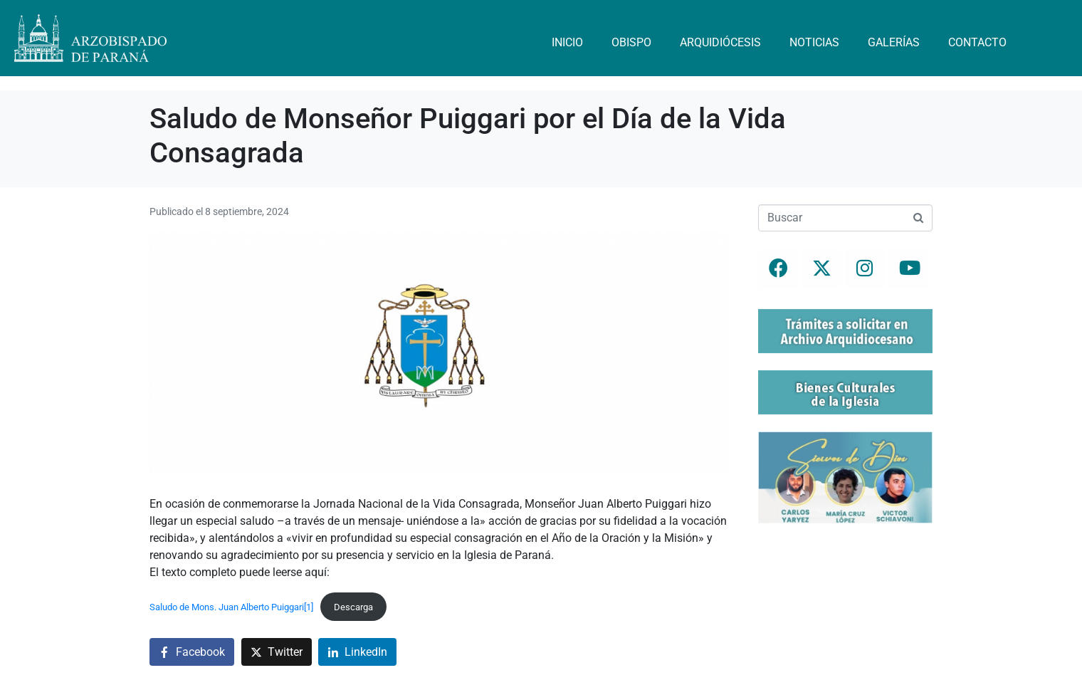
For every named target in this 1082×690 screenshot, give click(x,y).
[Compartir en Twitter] (276, 652)
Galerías (894, 42)
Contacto (977, 42)
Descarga (353, 607)
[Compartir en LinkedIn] (357, 652)
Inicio (567, 42)
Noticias (814, 42)
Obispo (631, 42)
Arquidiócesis (720, 42)
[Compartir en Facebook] (191, 652)
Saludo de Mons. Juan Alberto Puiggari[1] (231, 607)
